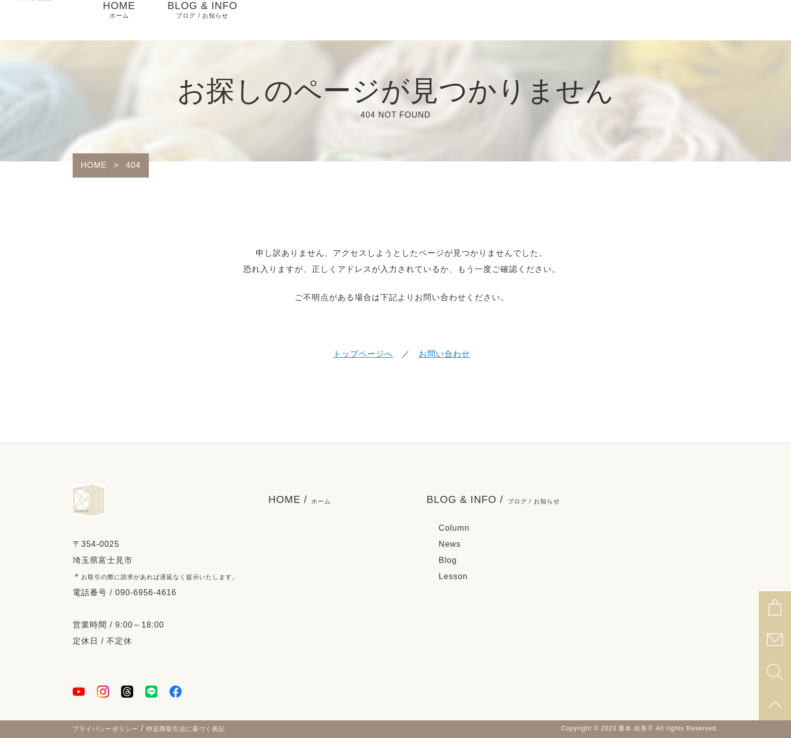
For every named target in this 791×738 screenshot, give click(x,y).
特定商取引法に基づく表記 (185, 728)
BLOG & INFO (202, 20)
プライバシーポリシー (105, 728)
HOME (119, 20)
